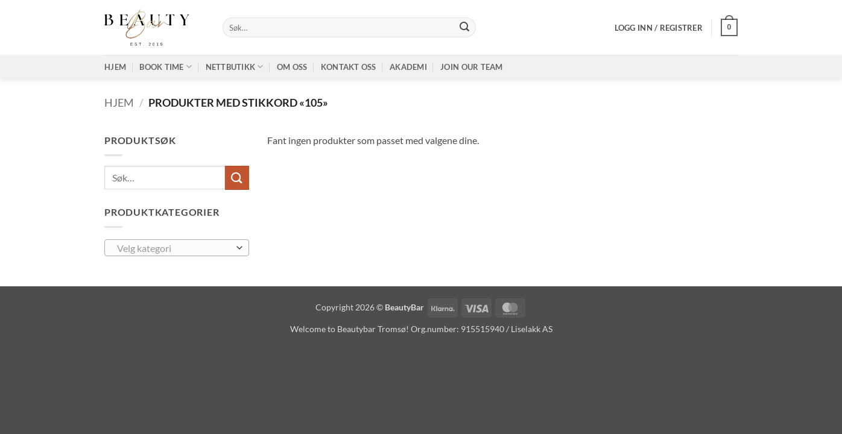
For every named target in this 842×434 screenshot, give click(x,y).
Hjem (115, 67)
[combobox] (176, 247)
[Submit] (464, 27)
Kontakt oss (348, 67)
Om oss (292, 67)
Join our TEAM (471, 67)
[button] (659, 28)
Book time (165, 66)
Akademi (408, 67)
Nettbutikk (235, 66)
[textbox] (174, 248)
